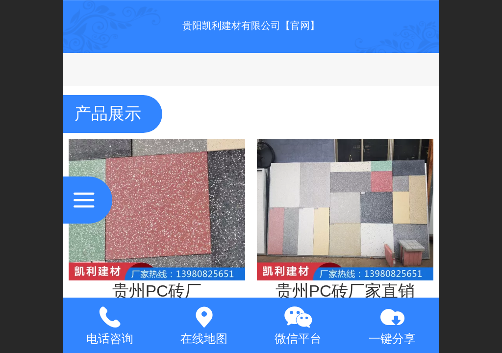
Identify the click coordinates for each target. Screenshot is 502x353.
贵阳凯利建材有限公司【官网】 (251, 25)
